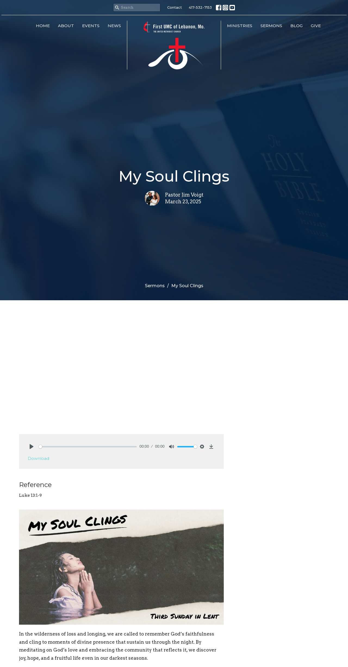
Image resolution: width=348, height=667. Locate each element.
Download (38, 458)
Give (316, 25)
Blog (296, 25)
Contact (174, 7)
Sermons (271, 25)
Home (43, 25)
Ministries (239, 25)
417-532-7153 (200, 7)
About (66, 25)
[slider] (88, 446)
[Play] (31, 446)
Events (91, 25)
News (114, 25)
